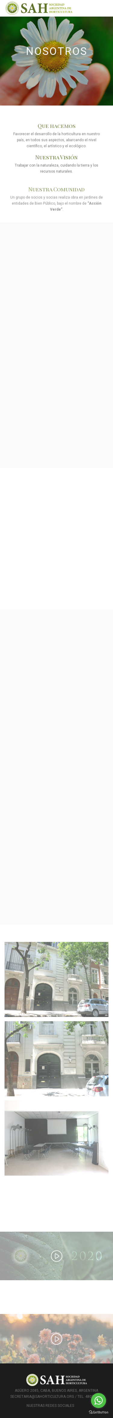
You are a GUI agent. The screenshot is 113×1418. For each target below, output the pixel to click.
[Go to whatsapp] (98, 1400)
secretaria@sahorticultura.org (42, 1396)
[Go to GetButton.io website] (98, 1412)
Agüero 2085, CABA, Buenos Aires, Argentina (56, 1390)
